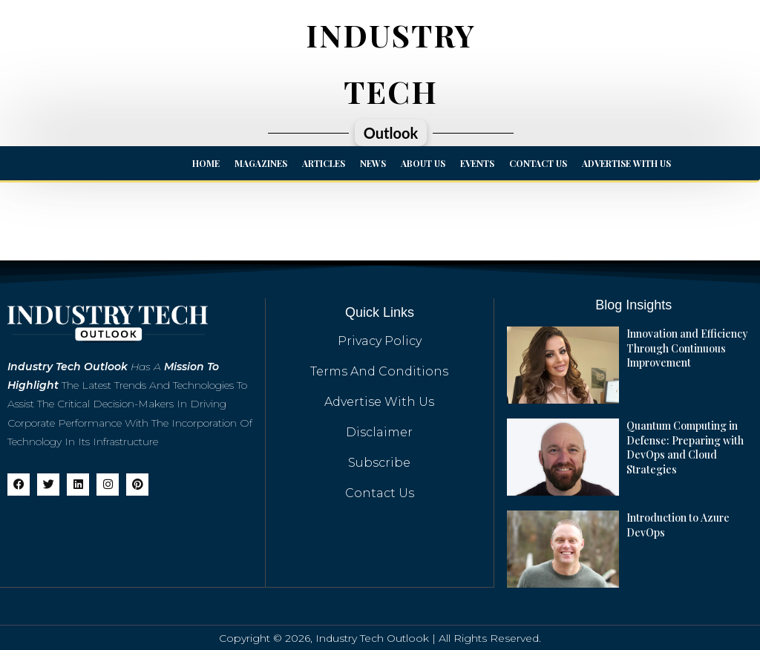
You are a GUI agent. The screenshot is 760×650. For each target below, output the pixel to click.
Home (206, 163)
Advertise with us (626, 163)
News (373, 163)
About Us (423, 163)
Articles (323, 163)
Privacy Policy (380, 341)
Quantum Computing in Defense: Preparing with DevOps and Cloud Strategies (684, 447)
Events (477, 163)
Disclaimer (379, 432)
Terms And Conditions (379, 371)
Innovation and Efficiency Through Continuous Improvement (686, 348)
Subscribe (379, 463)
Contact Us (538, 163)
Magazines (261, 163)
